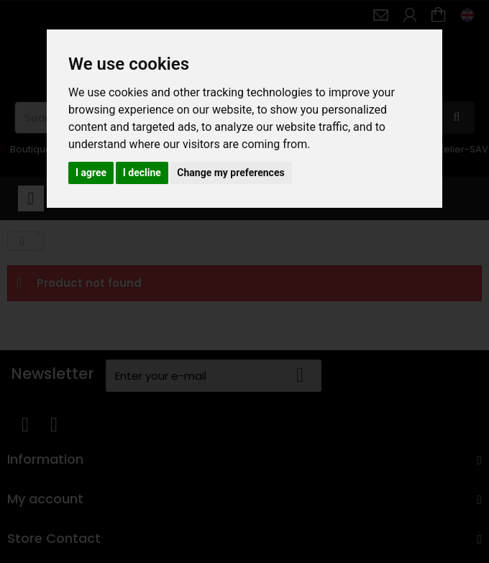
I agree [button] (91, 172)
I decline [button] (142, 172)
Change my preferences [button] (230, 172)
